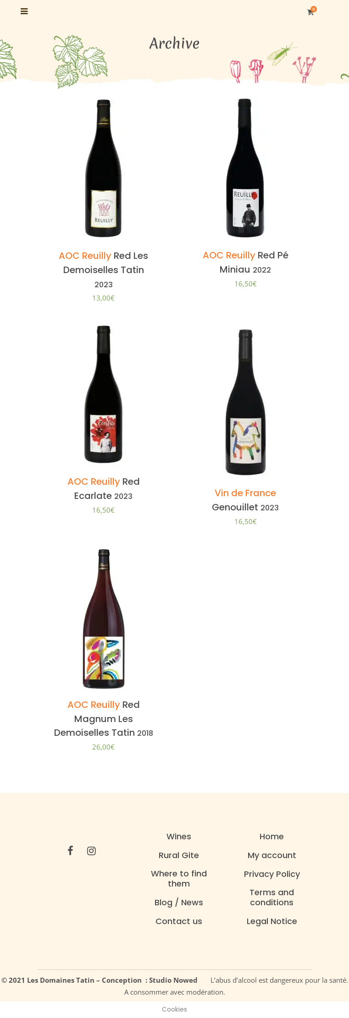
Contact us (178, 921)
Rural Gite (179, 855)
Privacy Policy (272, 874)
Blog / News (179, 903)
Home (272, 837)
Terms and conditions (271, 897)
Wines (178, 837)
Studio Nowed (176, 980)
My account (272, 855)
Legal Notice (272, 921)
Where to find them (179, 879)
